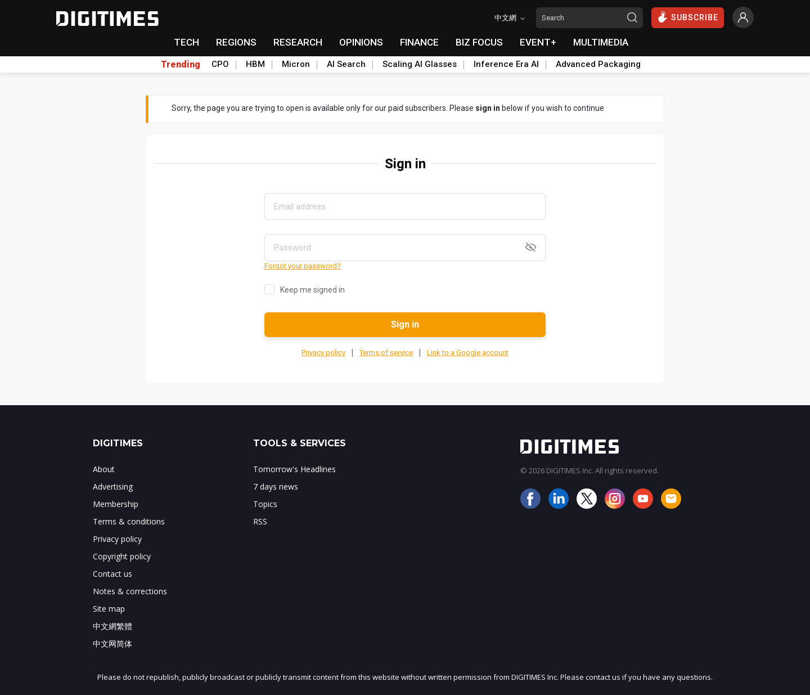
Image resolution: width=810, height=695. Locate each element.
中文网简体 (112, 643)
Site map (109, 608)
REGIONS (236, 42)
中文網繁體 (112, 626)
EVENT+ (538, 42)
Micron (296, 64)
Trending (180, 64)
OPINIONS (361, 42)
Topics (265, 504)
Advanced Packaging (598, 64)
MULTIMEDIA (600, 42)
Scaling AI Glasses (419, 64)
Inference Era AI (506, 64)
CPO (220, 64)
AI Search (346, 64)
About (104, 469)
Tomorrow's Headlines (294, 469)
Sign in (405, 324)
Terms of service (386, 352)
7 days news (275, 486)
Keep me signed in (312, 289)
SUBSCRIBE (687, 17)
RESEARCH (297, 42)
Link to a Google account (467, 352)
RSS (260, 521)
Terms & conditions (129, 521)
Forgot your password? (302, 266)
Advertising (113, 486)
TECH (186, 42)
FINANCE (419, 42)
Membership (115, 504)
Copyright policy (122, 556)
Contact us (112, 573)
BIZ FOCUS (479, 42)
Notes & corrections (130, 591)
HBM (255, 64)
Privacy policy (323, 352)
